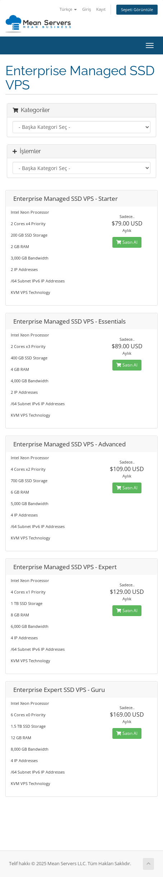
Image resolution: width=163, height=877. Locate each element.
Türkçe (68, 9)
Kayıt (101, 9)
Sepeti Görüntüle (137, 9)
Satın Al (127, 242)
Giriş (86, 9)
